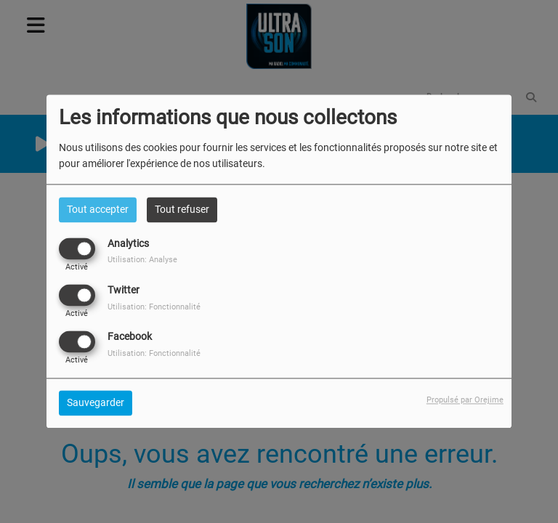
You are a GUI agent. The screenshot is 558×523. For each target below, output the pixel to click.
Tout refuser (182, 209)
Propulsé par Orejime (465, 400)
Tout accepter (98, 209)
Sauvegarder (95, 403)
